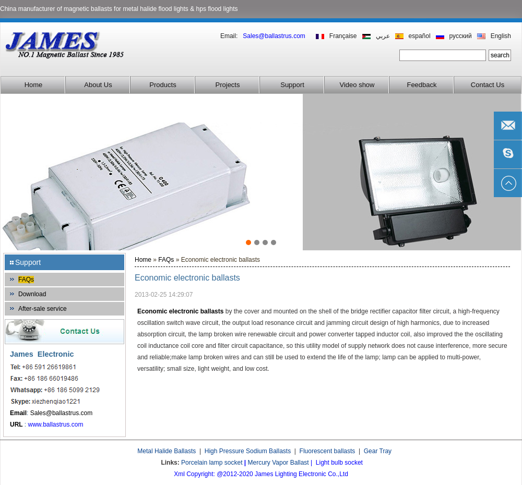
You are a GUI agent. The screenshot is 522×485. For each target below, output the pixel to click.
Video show (357, 85)
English (501, 36)
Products (162, 85)
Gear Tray (378, 451)
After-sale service (42, 308)
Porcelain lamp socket (211, 462)
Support (292, 85)
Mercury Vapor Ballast (278, 462)
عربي (383, 36)
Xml (179, 474)
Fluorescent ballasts (327, 451)
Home (34, 85)
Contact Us (487, 85)
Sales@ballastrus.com (61, 413)
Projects (228, 85)
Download (32, 294)
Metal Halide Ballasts (166, 451)
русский (460, 36)
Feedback (421, 85)
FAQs (26, 279)
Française (343, 36)
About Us (98, 85)
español (420, 36)
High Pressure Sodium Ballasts (248, 451)
